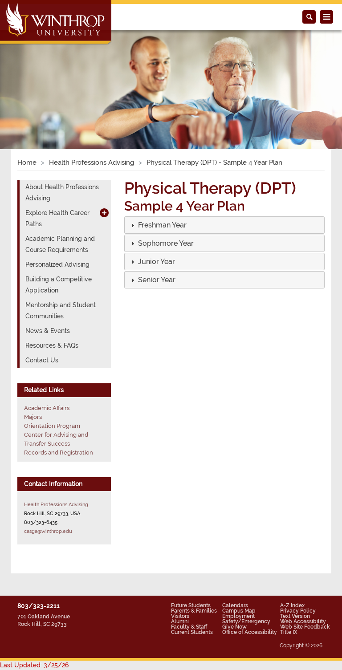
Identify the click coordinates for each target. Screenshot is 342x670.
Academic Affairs (46, 408)
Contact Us (41, 360)
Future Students (191, 605)
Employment (238, 616)
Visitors (180, 616)
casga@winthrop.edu (48, 531)
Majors (33, 417)
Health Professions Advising (91, 162)
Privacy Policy (298, 611)
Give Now (234, 627)
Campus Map (239, 611)
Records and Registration (58, 452)
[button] (161, 225)
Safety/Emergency (246, 621)
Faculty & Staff (189, 627)
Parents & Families (194, 611)
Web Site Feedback (305, 627)
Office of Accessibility (249, 632)
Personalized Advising (57, 264)
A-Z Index (292, 605)
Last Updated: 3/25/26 (34, 665)
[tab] (224, 225)
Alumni (180, 621)
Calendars (235, 605)
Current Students (192, 632)
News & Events (47, 330)
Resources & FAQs (51, 345)
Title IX (288, 632)
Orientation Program (52, 425)
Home (27, 162)
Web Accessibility (303, 621)
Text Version (295, 616)
